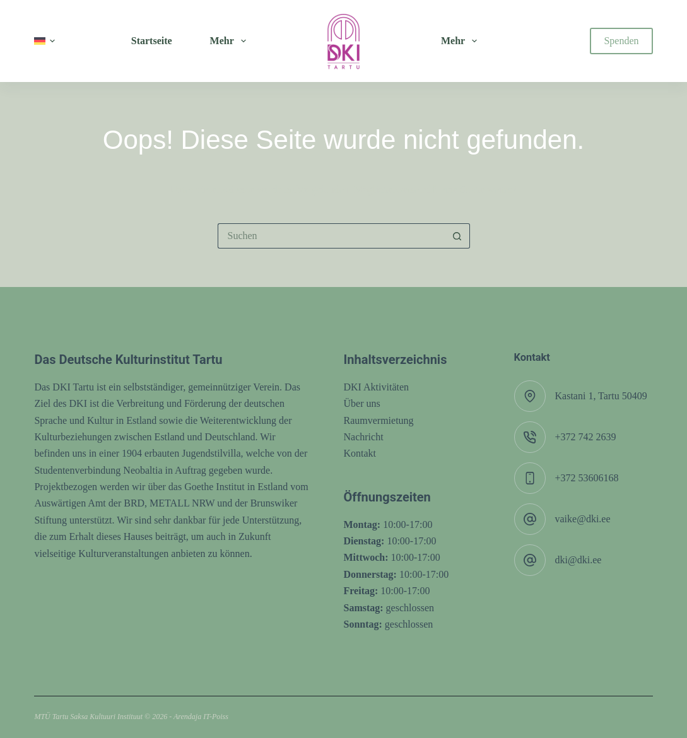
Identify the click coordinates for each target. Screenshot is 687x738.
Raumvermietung (379, 420)
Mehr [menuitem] (230, 41)
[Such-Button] (457, 236)
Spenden (621, 40)
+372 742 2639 (585, 436)
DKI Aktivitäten (376, 387)
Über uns (362, 403)
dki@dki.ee (578, 559)
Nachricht (364, 436)
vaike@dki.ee (583, 518)
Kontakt (360, 453)
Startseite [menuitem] (151, 40)
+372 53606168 (587, 477)
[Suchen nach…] (331, 236)
